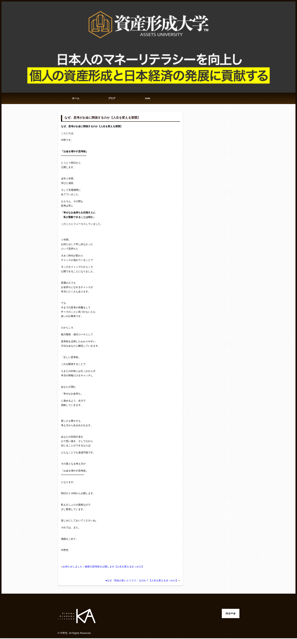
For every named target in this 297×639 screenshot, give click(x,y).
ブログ (111, 98)
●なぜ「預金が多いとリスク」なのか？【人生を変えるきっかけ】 (141, 581)
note (147, 98)
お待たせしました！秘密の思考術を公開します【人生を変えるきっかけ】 (103, 567)
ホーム (75, 98)
